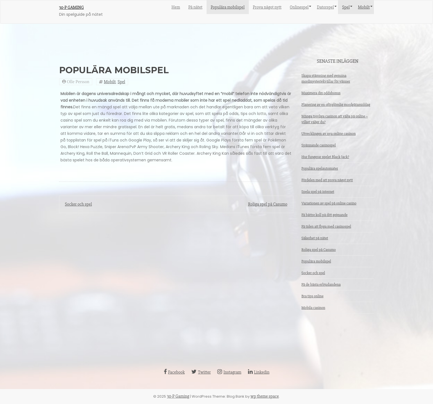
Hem (175, 7)
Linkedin (259, 372)
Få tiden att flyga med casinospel (326, 226)
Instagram (229, 372)
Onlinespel (299, 7)
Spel (346, 7)
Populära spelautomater (320, 168)
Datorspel (325, 7)
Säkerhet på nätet (315, 238)
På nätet (195, 7)
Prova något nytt (267, 7)
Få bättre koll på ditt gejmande (325, 215)
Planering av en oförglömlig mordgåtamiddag (336, 104)
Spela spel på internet (318, 191)
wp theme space (264, 396)
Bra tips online (313, 296)
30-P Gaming (71, 7)
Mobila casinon (313, 307)
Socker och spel (78, 204)
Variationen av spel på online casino (329, 203)
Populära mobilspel (228, 7)
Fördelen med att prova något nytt (327, 180)
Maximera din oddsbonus (321, 93)
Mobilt (364, 7)
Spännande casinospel (319, 145)
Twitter (201, 372)
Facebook (174, 372)
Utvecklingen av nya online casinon (329, 133)
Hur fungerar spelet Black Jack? (325, 156)
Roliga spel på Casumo (267, 204)
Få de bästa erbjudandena (321, 284)
